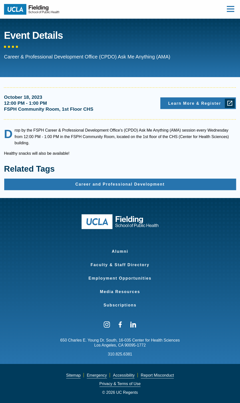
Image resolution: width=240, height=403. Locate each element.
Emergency (97, 375)
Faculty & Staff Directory (120, 265)
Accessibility (124, 375)
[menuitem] (120, 248)
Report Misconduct (157, 375)
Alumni (120, 251)
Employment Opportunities (120, 278)
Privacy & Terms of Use (120, 384)
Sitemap (73, 375)
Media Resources (120, 292)
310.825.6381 (120, 354)
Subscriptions (120, 305)
